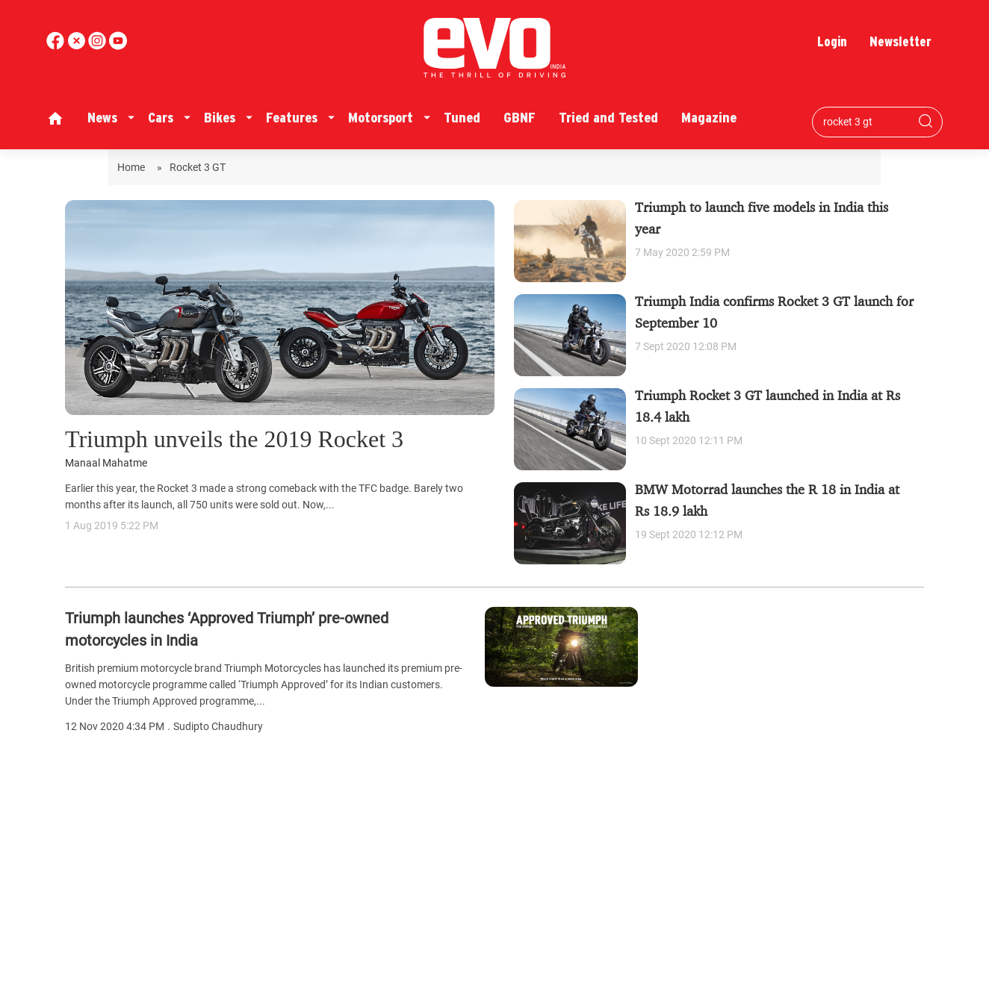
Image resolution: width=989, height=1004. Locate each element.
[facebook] (56, 46)
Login (832, 41)
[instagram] (118, 46)
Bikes (219, 117)
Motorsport (380, 117)
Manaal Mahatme (106, 463)
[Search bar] (866, 121)
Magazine (709, 117)
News (102, 117)
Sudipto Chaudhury (218, 726)
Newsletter (900, 41)
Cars (160, 117)
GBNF (519, 117)
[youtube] (98, 46)
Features (291, 117)
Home (133, 167)
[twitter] (77, 46)
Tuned (462, 117)
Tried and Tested (608, 117)
